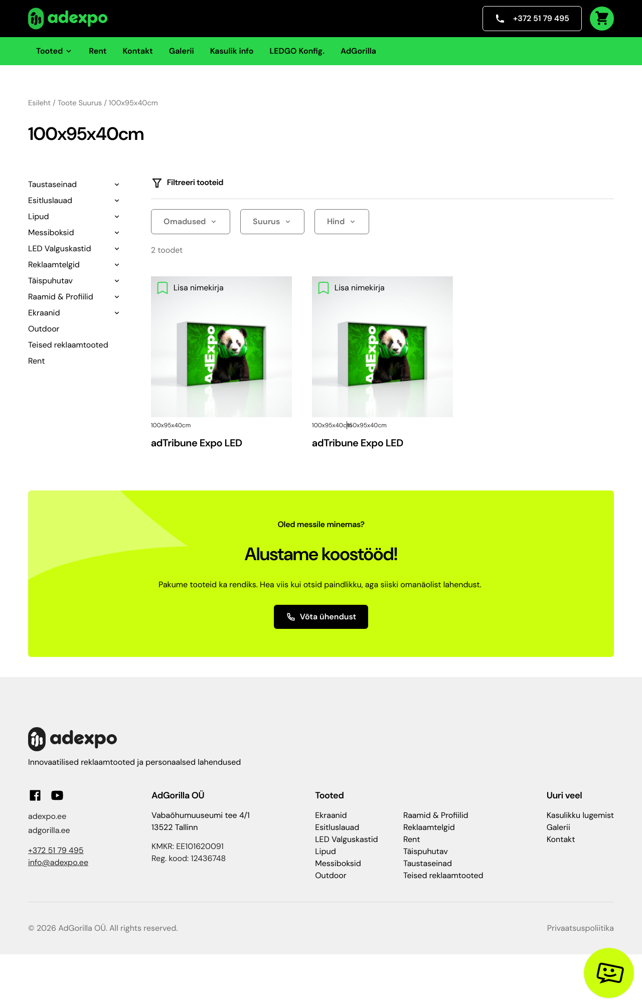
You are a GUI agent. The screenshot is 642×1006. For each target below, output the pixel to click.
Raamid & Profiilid (60, 296)
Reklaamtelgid (54, 264)
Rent (97, 51)
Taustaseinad (52, 184)
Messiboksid (51, 232)
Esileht (39, 103)
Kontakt (138, 51)
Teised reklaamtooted (68, 345)
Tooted (54, 51)
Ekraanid (44, 312)
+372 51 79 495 (532, 18)
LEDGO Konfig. (297, 51)
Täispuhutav (50, 280)
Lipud (38, 216)
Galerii (181, 51)
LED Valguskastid (59, 248)
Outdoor (44, 328)
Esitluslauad (50, 200)
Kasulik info (232, 51)
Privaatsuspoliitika (580, 928)
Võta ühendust (321, 616)
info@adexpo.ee (58, 862)
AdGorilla (358, 51)
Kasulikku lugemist (580, 815)
